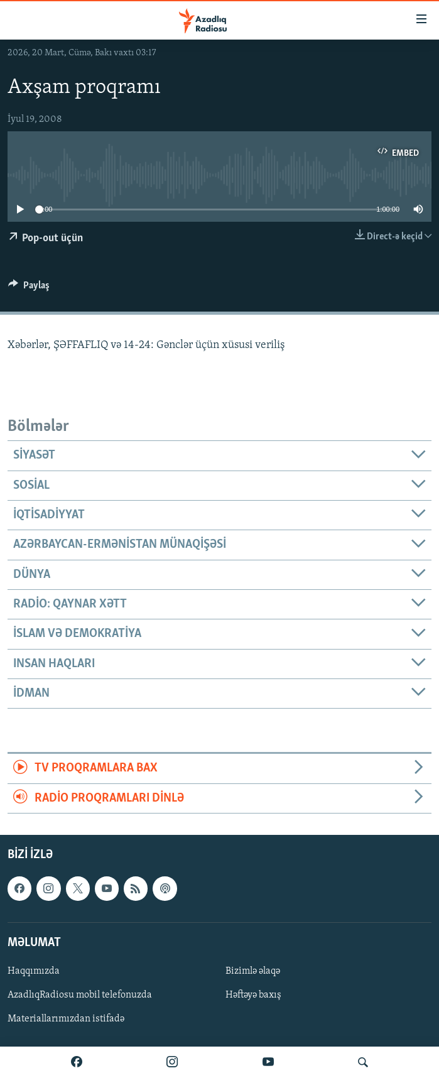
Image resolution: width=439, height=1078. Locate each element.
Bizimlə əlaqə (252, 971)
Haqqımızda (34, 971)
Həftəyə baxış (253, 995)
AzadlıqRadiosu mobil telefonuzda (80, 995)
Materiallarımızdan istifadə (66, 1019)
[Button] (29, 288)
